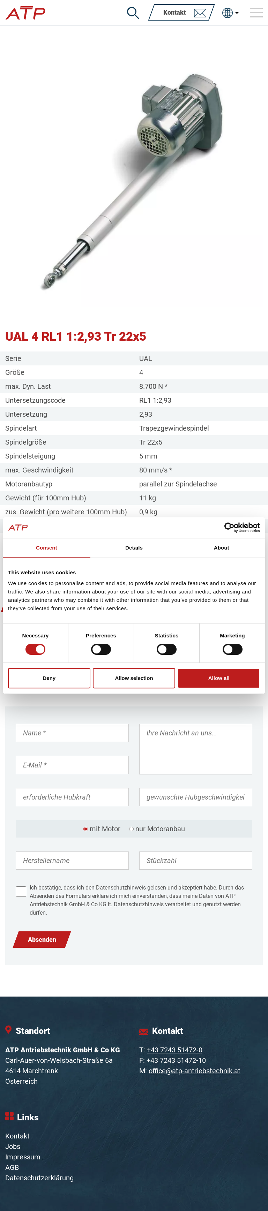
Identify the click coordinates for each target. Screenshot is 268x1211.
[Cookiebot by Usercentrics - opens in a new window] (229, 527)
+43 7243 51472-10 (176, 1060)
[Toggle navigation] (256, 12)
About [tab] (221, 548)
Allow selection (134, 678)
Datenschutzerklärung (39, 1178)
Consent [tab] (46, 548)
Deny (49, 678)
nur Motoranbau (160, 829)
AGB (12, 1167)
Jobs (12, 1146)
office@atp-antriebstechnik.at (194, 1071)
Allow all (219, 678)
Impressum (22, 1157)
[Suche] (133, 13)
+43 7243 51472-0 (174, 1050)
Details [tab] (134, 548)
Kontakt (17, 1136)
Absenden (42, 939)
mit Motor (105, 829)
